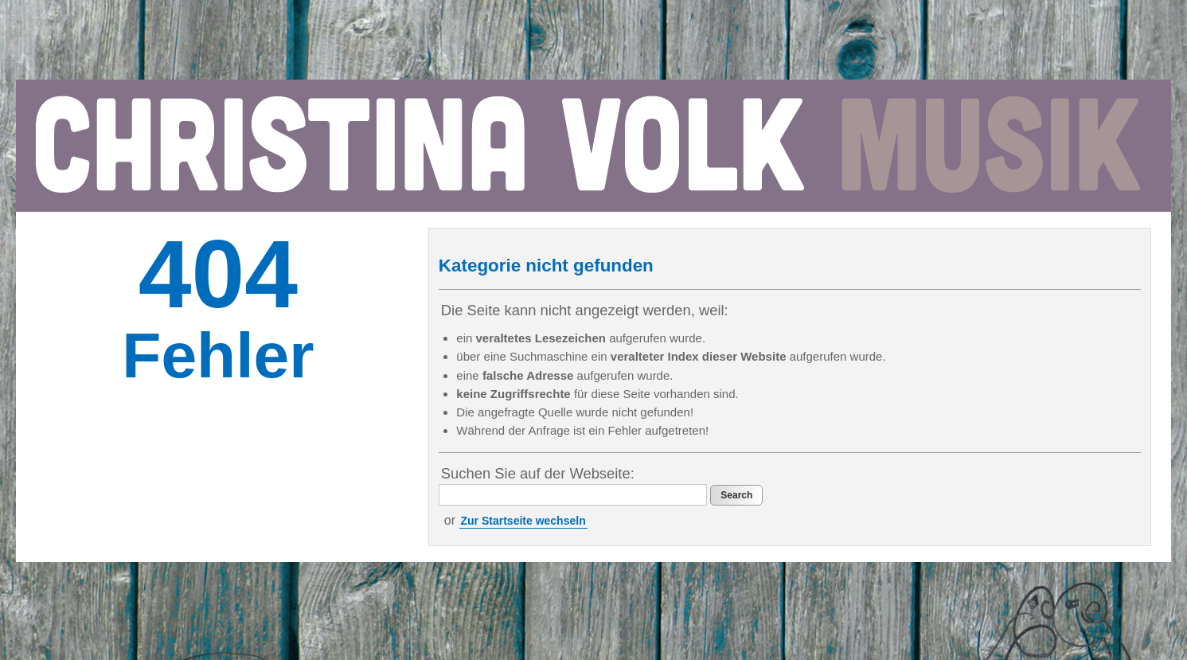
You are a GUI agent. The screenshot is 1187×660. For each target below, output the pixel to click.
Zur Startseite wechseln (523, 520)
